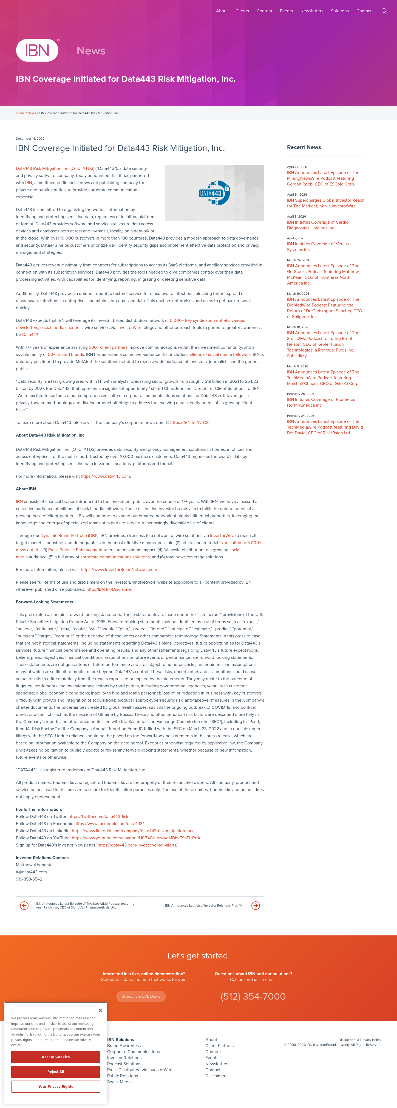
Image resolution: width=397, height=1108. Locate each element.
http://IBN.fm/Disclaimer (109, 589)
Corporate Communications (133, 1051)
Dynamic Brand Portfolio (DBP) (69, 535)
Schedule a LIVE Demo (141, 996)
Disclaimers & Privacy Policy (360, 1040)
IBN (28, 182)
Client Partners (219, 1045)
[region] (55, 1053)
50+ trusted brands (66, 354)
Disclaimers (216, 1076)
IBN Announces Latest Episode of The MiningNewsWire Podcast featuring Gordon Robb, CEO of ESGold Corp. (323, 178)
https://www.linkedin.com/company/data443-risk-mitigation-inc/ (133, 831)
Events (286, 11)
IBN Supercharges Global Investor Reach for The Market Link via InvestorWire (325, 203)
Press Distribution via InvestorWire (139, 1070)
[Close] (100, 1010)
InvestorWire (129, 327)
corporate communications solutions (115, 557)
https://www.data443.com (105, 476)
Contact (364, 11)
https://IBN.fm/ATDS (189, 422)
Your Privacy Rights (55, 1086)
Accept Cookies (56, 1057)
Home (20, 113)
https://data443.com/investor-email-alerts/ (138, 845)
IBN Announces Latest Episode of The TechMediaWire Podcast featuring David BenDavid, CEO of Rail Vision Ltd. (325, 427)
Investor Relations (124, 1058)
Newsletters (311, 11)
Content (264, 11)
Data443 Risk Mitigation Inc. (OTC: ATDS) (55, 168)
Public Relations (122, 1076)
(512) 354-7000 (253, 996)
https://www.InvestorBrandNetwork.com (119, 569)
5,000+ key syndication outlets (199, 320)
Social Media (119, 1082)
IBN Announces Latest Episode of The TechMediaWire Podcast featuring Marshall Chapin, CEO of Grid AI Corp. (323, 377)
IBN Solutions (120, 1039)
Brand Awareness (124, 1045)
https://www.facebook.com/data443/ (109, 823)
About (222, 11)
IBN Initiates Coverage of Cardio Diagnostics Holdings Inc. (317, 225)
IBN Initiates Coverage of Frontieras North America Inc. (321, 402)
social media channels (61, 327)
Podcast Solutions (124, 1064)
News (32, 113)
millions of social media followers (219, 354)
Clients (242, 11)
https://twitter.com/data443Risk (98, 816)
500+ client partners (108, 347)
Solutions (340, 11)
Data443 (30, 335)
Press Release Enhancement (75, 550)
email (270, 979)
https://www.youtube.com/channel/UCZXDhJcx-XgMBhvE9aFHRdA (136, 838)
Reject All (55, 1072)
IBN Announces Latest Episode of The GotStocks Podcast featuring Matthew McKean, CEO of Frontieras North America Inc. (323, 274)
